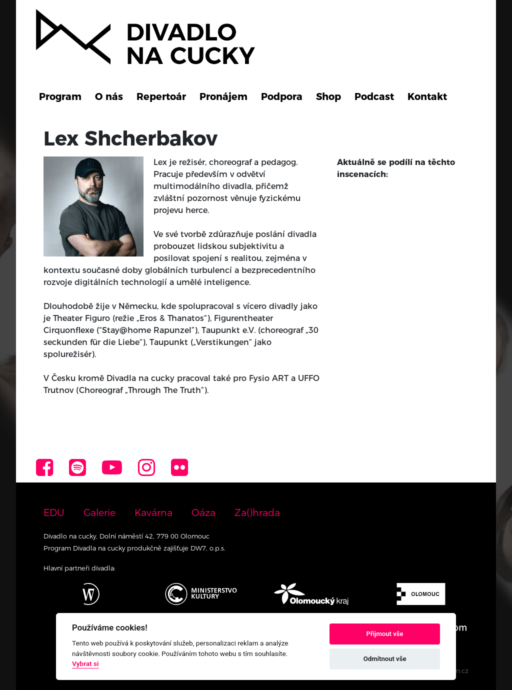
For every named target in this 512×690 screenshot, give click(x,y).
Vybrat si (85, 664)
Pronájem (224, 96)
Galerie (100, 512)
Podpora (281, 96)
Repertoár (161, 96)
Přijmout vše (385, 634)
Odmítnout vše (385, 658)
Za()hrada (257, 512)
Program (60, 96)
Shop (328, 96)
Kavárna (153, 512)
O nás (109, 96)
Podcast (374, 96)
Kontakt (427, 96)
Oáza (204, 512)
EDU (54, 512)
